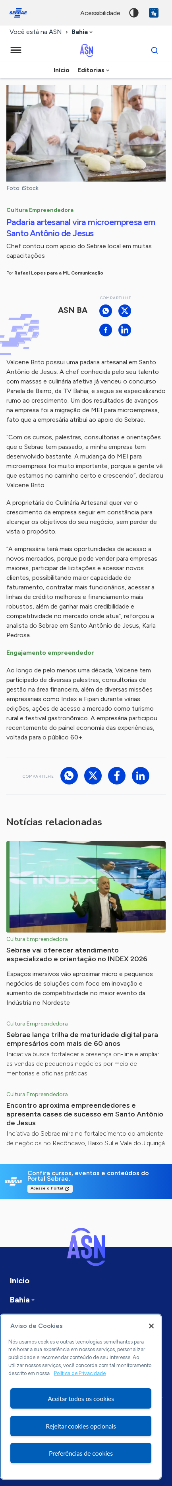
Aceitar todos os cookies (81, 1398)
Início (62, 70)
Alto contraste (134, 13)
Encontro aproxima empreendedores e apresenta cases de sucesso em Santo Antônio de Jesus (84, 1114)
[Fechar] (151, 1326)
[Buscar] (154, 50)
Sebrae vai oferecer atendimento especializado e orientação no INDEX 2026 (76, 954)
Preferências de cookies (81, 1453)
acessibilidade (100, 13)
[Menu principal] (16, 50)
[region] (81, 1397)
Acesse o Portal (47, 1188)
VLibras (153, 13)
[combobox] (83, 32)
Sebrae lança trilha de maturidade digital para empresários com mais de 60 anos (82, 1039)
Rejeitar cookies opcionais (81, 1426)
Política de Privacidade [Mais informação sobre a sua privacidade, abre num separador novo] (80, 1373)
